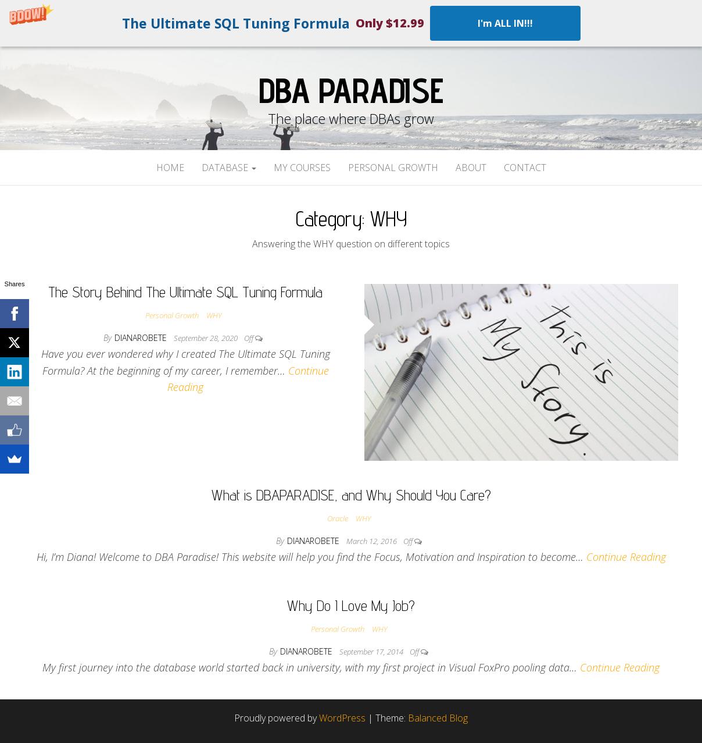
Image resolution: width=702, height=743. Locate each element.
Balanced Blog (438, 718)
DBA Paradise (351, 90)
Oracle (337, 518)
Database (229, 167)
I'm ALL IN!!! (505, 23)
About (471, 167)
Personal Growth (393, 167)
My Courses (302, 167)
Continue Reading (626, 557)
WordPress (342, 718)
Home (170, 167)
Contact (525, 167)
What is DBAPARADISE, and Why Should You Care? (351, 495)
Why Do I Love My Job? (351, 605)
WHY (213, 315)
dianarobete (141, 337)
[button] (351, 23)
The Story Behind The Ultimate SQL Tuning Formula (185, 292)
